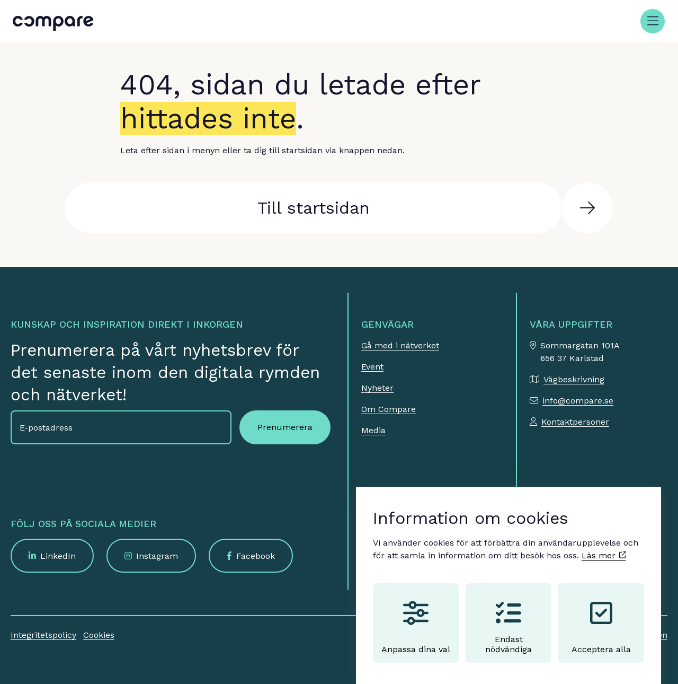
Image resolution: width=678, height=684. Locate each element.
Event (372, 367)
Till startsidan (313, 208)
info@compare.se (577, 401)
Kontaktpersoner (575, 422)
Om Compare (388, 409)
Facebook (255, 556)
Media (373, 430)
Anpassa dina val (415, 617)
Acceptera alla (601, 617)
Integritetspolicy (43, 635)
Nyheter (377, 388)
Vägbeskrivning (573, 379)
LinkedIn (58, 556)
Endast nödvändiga (508, 617)
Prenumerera (285, 427)
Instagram (157, 556)
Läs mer (604, 545)
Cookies (98, 635)
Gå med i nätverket (400, 345)
